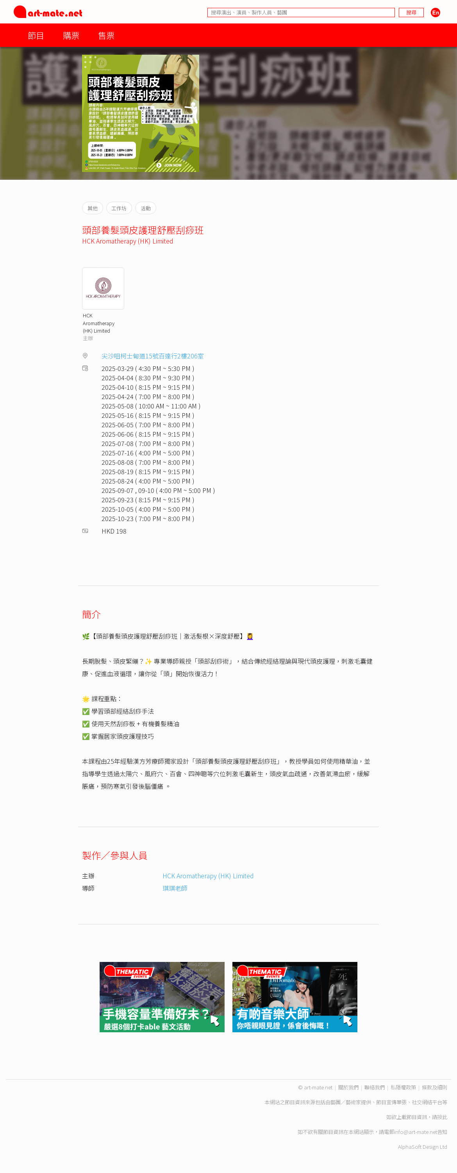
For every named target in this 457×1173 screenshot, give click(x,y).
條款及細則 (434, 1087)
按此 (442, 1117)
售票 (106, 35)
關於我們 (348, 1087)
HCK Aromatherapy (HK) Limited (127, 240)
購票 (71, 35)
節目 (36, 35)
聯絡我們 (374, 1087)
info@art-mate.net (415, 1131)
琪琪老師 (174, 888)
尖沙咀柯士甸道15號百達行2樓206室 (153, 355)
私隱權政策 (403, 1087)
